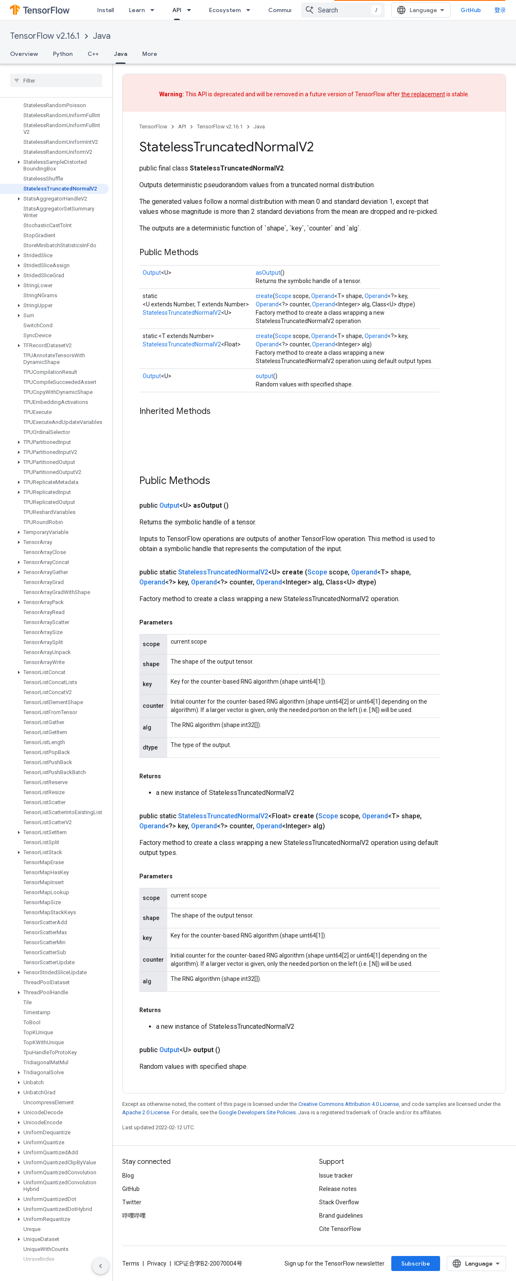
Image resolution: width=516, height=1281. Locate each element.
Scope (283, 296)
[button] (54, 165)
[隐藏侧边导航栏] (100, 1266)
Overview (24, 54)
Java (102, 36)
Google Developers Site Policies (257, 1112)
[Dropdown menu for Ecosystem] (251, 10)
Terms (130, 1263)
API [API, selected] (176, 10)
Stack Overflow (339, 1202)
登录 (500, 10)
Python (63, 54)
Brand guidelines (341, 1215)
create (264, 296)
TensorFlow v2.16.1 (45, 36)
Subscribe (415, 1263)
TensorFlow (153, 126)
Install (105, 10)
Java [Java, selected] (120, 54)
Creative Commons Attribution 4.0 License (348, 1104)
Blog (128, 1175)
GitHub (471, 10)
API (182, 126)
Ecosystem (225, 10)
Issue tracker (336, 1175)
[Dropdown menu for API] (191, 10)
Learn (137, 10)
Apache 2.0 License (145, 1112)
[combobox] (343, 10)
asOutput (268, 272)
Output (152, 272)
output (264, 376)
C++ (93, 54)
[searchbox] (56, 80)
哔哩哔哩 (134, 1215)
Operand (322, 296)
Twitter (131, 1202)
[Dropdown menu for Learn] (155, 10)
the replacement (423, 94)
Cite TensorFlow (340, 1229)
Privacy (156, 1263)
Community (284, 10)
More (149, 54)
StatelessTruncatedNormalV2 (182, 312)
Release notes (338, 1189)
